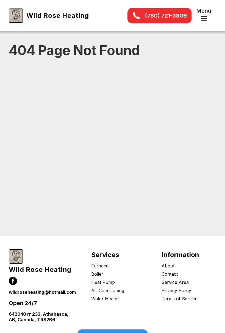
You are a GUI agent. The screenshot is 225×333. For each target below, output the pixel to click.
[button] (203, 16)
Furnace (100, 266)
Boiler (97, 274)
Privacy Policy (176, 290)
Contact (170, 274)
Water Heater (105, 298)
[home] (49, 16)
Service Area (175, 282)
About (168, 266)
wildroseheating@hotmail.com (42, 292)
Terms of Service (180, 298)
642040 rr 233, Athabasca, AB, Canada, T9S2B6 (38, 316)
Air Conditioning (107, 290)
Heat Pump (103, 282)
